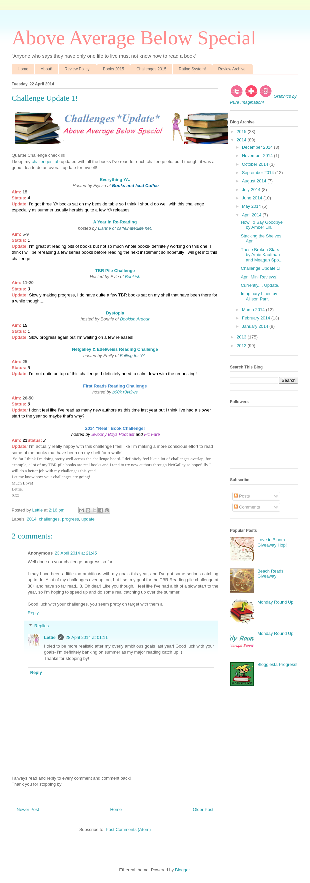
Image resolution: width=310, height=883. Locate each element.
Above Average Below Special (134, 38)
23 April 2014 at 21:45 (76, 553)
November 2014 (258, 155)
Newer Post (28, 809)
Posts (242, 496)
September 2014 (258, 172)
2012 (242, 345)
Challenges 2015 (151, 69)
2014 (32, 519)
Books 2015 (113, 69)
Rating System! (192, 69)
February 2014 (256, 317)
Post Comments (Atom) (128, 829)
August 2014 (255, 180)
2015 (242, 131)
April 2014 (252, 214)
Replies (41, 625)
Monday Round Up (275, 633)
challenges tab (46, 161)
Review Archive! (232, 69)
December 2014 (258, 147)
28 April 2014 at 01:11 (87, 637)
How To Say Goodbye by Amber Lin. (262, 225)
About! (46, 69)
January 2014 (255, 326)
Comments (247, 507)
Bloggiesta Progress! (277, 664)
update (88, 519)
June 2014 (252, 197)
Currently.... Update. (260, 285)
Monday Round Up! (276, 602)
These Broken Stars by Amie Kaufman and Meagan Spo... (261, 254)
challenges (49, 519)
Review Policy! (78, 69)
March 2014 (254, 309)
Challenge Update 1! (260, 268)
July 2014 (252, 189)
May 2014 (252, 206)
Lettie (50, 637)
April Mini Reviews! (259, 276)
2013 (242, 336)
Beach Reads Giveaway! (270, 574)
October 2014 (255, 164)
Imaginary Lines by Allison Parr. (259, 296)
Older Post (203, 809)
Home (23, 69)
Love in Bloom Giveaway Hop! (272, 542)
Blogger (182, 869)
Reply (33, 612)
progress (70, 519)
